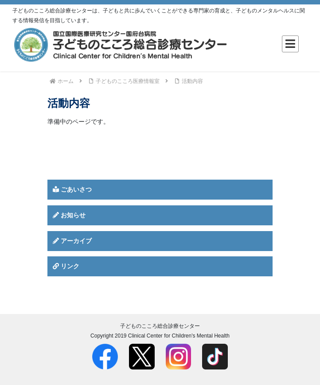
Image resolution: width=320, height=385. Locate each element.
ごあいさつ (72, 189)
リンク (66, 266)
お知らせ (69, 215)
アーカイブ (72, 240)
